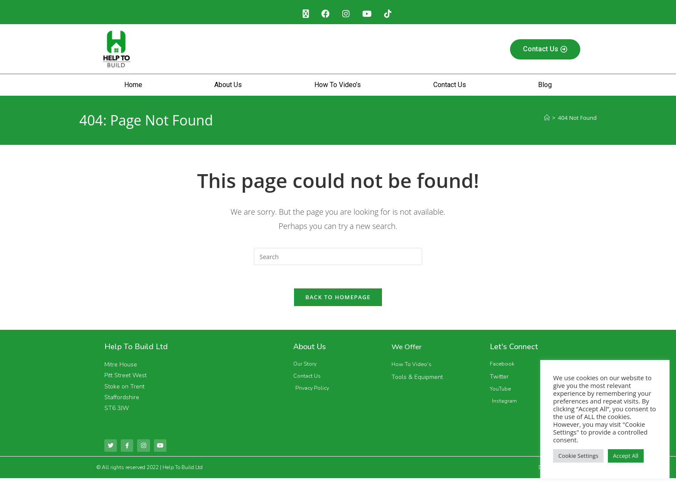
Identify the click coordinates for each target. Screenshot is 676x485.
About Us (228, 87)
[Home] (547, 120)
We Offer (407, 352)
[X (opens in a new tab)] (301, 15)
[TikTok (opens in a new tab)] (393, 15)
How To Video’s (337, 87)
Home (133, 87)
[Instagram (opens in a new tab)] (346, 15)
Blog (545, 87)
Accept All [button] (625, 456)
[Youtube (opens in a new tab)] (369, 15)
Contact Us (449, 87)
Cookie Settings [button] (578, 456)
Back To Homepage (337, 302)
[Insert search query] (338, 258)
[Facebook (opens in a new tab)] (323, 15)
